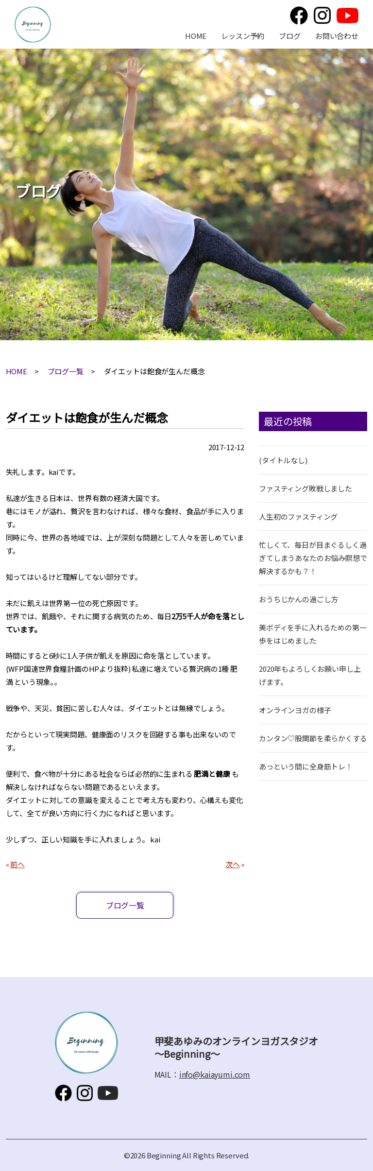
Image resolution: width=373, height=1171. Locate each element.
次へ (232, 864)
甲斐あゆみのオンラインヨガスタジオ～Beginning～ (33, 24)
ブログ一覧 (66, 371)
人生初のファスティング (298, 516)
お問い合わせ (336, 36)
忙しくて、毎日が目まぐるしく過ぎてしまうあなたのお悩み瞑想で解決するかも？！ (313, 558)
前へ (17, 864)
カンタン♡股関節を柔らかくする (313, 738)
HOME (195, 36)
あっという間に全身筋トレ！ (306, 766)
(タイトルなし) (283, 460)
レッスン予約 (242, 36)
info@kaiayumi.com (214, 1074)
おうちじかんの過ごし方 (298, 599)
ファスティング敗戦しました (305, 488)
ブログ (290, 36)
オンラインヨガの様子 (295, 710)
